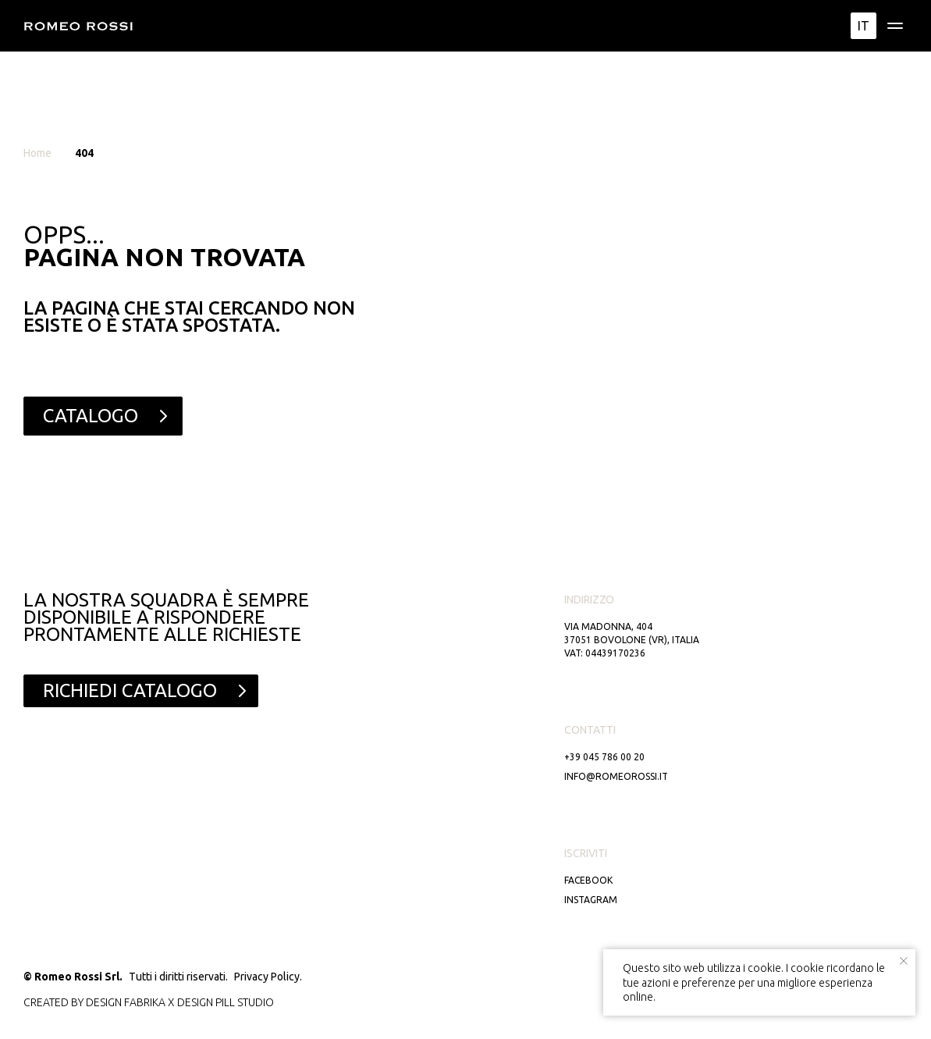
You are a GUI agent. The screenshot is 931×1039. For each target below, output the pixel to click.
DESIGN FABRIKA (125, 1002)
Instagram (590, 900)
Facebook (588, 880)
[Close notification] (903, 961)
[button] (140, 690)
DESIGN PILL (206, 1002)
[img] (895, 25)
